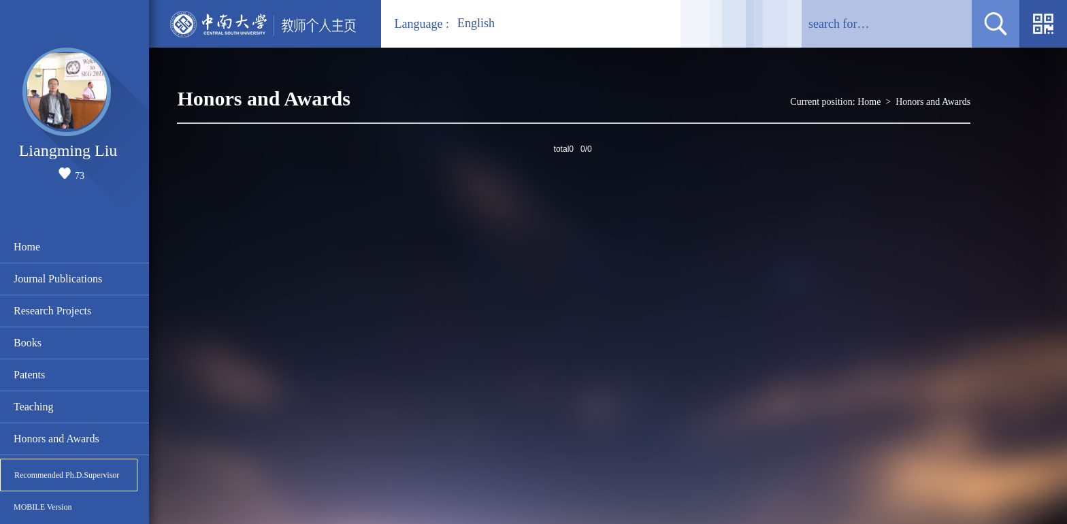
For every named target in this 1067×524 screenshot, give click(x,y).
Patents (29, 374)
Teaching (33, 406)
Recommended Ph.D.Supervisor (66, 475)
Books (28, 342)
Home (27, 246)
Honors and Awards (56, 438)
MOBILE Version (42, 507)
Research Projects (52, 310)
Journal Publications (58, 278)
